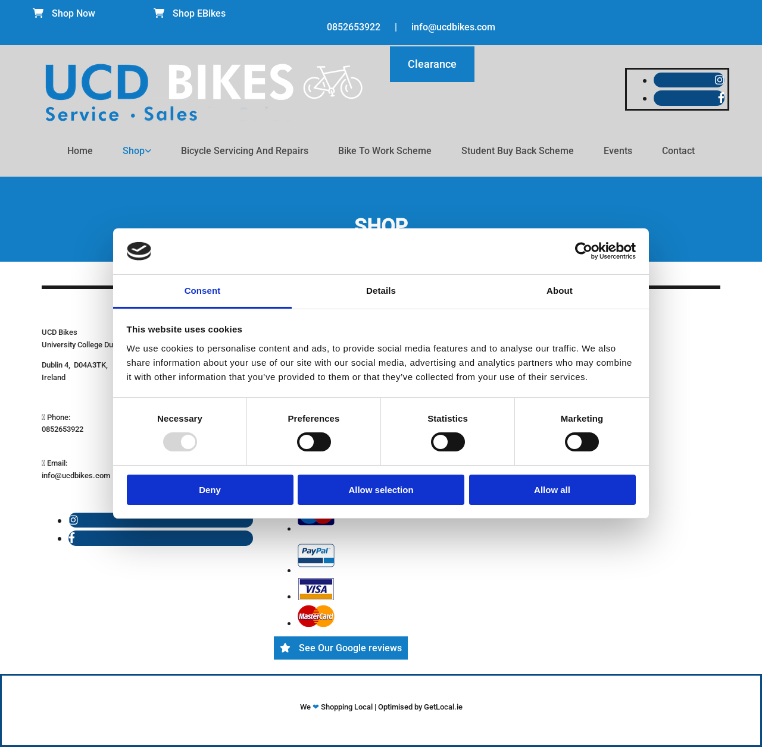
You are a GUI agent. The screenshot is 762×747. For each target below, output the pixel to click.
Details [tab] (381, 290)
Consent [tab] (203, 290)
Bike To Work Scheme (385, 150)
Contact (678, 150)
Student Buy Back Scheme (517, 150)
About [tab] (559, 290)
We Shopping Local (337, 706)
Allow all (552, 490)
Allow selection (380, 490)
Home (80, 150)
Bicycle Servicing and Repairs (244, 150)
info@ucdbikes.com (453, 27)
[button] (64, 13)
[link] (137, 151)
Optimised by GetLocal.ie (420, 706)
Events (618, 150)
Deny (210, 490)
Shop (134, 150)
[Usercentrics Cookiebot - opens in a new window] (584, 251)
